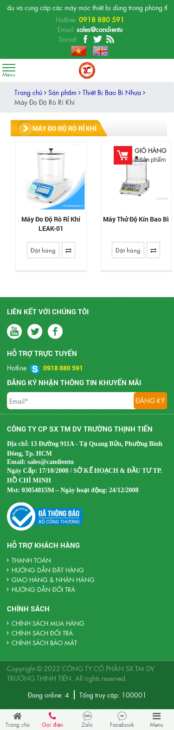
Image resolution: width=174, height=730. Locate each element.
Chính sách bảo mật (44, 642)
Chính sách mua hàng (48, 623)
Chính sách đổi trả (42, 632)
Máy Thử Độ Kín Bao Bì (136, 219)
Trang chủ (30, 92)
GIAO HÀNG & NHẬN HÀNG (53, 579)
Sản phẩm (64, 92)
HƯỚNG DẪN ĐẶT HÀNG (48, 569)
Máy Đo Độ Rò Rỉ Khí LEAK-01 (50, 224)
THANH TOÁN (31, 560)
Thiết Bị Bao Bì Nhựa (114, 92)
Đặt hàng (43, 250)
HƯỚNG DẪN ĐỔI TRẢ (43, 589)
